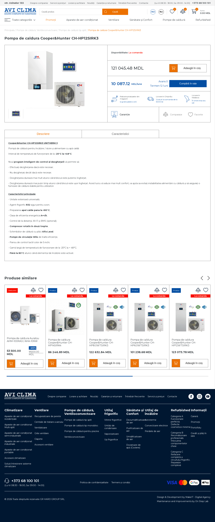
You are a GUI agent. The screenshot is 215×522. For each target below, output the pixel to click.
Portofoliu (196, 427)
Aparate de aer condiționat (82, 19)
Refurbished (203, 19)
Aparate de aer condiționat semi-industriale (18, 434)
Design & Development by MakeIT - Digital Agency (184, 497)
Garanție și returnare (106, 3)
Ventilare (113, 19)
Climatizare (13, 410)
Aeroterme (150, 420)
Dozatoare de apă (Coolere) (133, 446)
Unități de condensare (110, 427)
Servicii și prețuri (58, 3)
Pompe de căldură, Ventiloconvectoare (79, 412)
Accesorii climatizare (15, 458)
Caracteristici (120, 133)
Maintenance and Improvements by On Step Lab (182, 501)
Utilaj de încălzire (151, 412)
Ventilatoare (40, 427)
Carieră (194, 416)
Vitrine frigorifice (113, 420)
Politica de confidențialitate (94, 482)
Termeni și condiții (120, 482)
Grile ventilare (41, 433)
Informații (199, 410)
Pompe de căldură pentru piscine (81, 431)
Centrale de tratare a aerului (48, 422)
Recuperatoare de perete (47, 416)
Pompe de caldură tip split (78, 420)
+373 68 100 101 (201, 2)
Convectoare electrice (156, 425)
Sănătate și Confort (141, 19)
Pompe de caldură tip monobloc (81, 425)
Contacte (143, 3)
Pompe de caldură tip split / (73, 30)
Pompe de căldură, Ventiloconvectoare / (37, 30)
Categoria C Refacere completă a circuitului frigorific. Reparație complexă (180, 458)
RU (161, 11)
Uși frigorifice (111, 439)
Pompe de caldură (174, 19)
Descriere (43, 133)
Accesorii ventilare (43, 444)
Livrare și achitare (76, 3)
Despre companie (39, 3)
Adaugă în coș (192, 68)
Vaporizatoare (111, 434)
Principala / (10, 30)
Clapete (38, 439)
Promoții (51, 19)
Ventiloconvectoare (74, 437)
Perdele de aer (152, 431)
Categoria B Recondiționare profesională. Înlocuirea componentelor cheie (179, 439)
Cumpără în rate (188, 83)
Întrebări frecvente (128, 3)
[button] (202, 278)
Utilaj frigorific (111, 412)
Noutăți (90, 3)
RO (153, 11)
